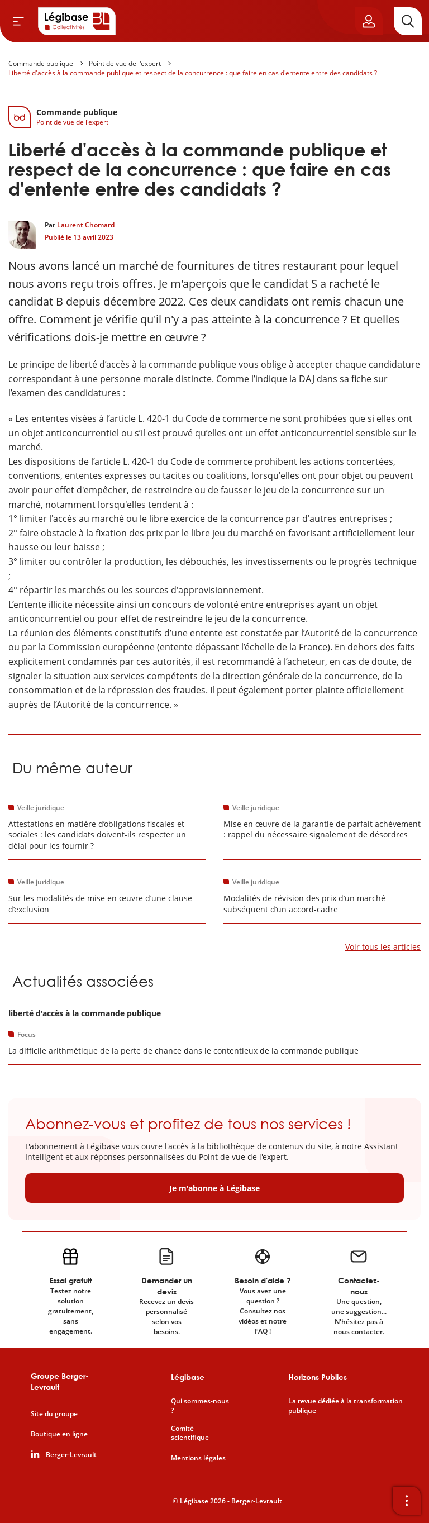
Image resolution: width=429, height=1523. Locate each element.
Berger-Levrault (71, 1454)
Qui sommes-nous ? (200, 1406)
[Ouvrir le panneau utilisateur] (369, 21)
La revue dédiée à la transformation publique (345, 1406)
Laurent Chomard (86, 225)
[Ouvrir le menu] (18, 21)
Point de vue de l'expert (125, 63)
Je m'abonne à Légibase (214, 1188)
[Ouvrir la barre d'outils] (407, 1501)
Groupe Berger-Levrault (60, 1381)
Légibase (187, 1377)
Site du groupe (54, 1414)
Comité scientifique (190, 1433)
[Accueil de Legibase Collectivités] (77, 21)
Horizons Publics (317, 1377)
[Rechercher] (408, 21)
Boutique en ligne (59, 1434)
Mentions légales (198, 1458)
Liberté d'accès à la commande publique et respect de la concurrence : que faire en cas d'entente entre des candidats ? (192, 73)
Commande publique (40, 63)
